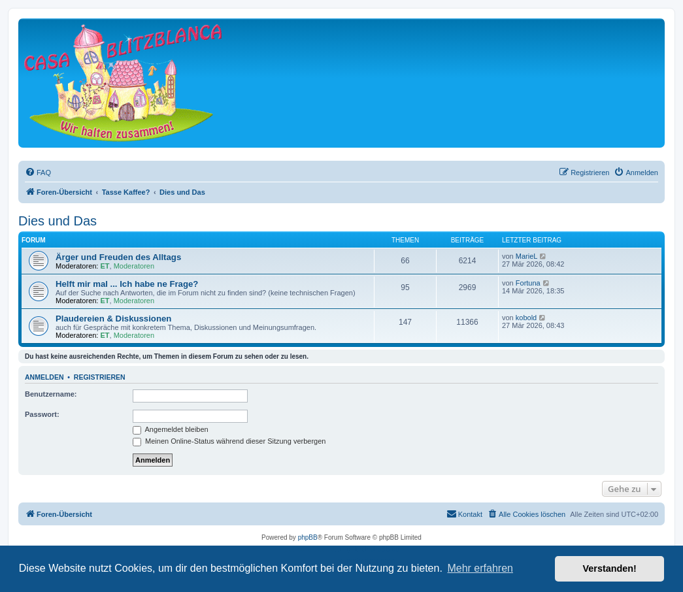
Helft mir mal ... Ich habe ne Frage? (127, 284)
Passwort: (42, 414)
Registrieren (99, 377)
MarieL (527, 256)
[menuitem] (38, 172)
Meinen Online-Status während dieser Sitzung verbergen (229, 441)
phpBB (308, 537)
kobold (526, 317)
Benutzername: (50, 394)
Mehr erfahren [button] (480, 568)
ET (105, 266)
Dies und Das (57, 221)
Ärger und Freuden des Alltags (118, 257)
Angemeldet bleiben (170, 429)
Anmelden (44, 377)
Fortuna (528, 283)
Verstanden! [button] (610, 568)
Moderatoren (134, 266)
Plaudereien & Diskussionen (113, 318)
